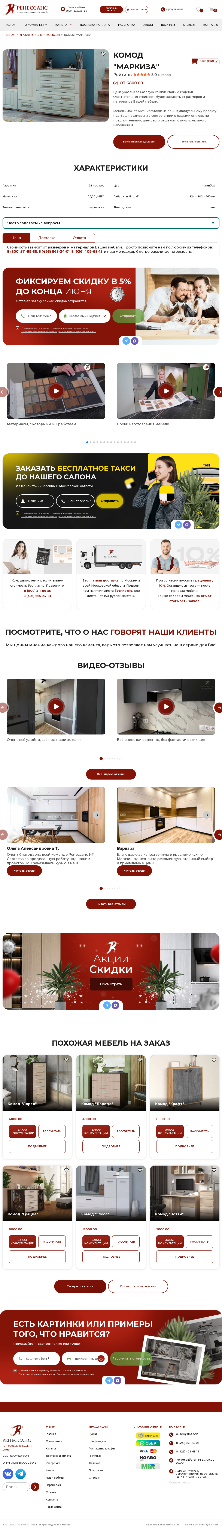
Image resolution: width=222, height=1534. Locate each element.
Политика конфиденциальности (201, 1524)
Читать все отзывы (111, 904)
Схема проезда (179, 1482)
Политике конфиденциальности (39, 331)
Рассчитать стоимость (193, 141)
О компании (34, 24)
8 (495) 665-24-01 (54, 252)
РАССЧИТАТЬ (52, 1131)
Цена (16, 238)
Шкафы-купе (97, 1441)
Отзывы (189, 24)
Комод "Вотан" (169, 1214)
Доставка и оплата (95, 24)
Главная (10, 24)
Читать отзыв (24, 870)
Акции (148, 24)
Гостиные (95, 1455)
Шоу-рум (168, 24)
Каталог (61, 24)
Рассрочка (126, 24)
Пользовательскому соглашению (77, 331)
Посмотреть (111, 984)
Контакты (210, 24)
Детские (94, 1463)
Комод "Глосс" (95, 1214)
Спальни (94, 1477)
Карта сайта (54, 1506)
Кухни (93, 1434)
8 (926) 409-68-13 (87, 252)
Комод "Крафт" (169, 1104)
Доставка (46, 238)
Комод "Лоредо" (97, 1104)
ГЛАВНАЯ (9, 34)
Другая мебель (31, 34)
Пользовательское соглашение (162, 1524)
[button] (87, 442)
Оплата (79, 238)
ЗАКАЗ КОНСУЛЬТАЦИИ (22, 1131)
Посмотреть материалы (138, 1286)
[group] (56, 391)
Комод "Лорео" (22, 1104)
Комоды (53, 34)
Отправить (128, 316)
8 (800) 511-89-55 (22, 252)
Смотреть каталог (80, 1286)
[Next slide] (96, 815)
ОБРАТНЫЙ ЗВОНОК (111, 9)
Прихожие (96, 1470)
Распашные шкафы (102, 1448)
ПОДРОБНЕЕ (37, 1146)
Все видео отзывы (111, 774)
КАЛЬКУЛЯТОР (136, 9)
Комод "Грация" (23, 1214)
